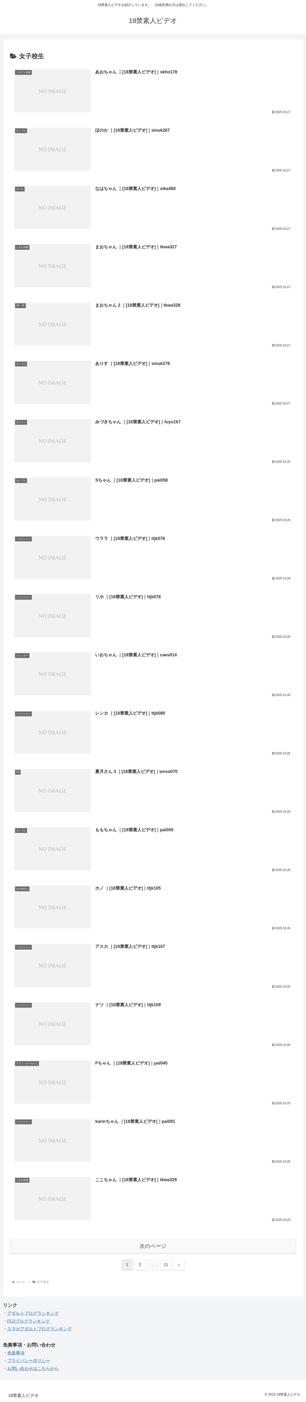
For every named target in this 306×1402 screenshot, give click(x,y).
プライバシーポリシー (28, 1361)
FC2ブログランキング (28, 1321)
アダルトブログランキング (33, 1314)
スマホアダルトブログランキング (39, 1329)
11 (166, 1265)
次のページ (153, 1247)
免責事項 (15, 1353)
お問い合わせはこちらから (33, 1369)
